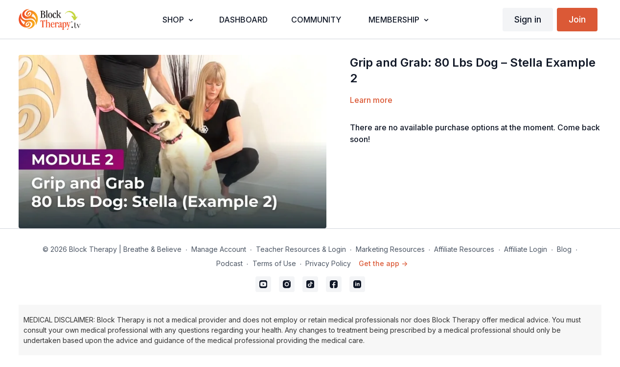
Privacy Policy (328, 263)
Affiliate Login (525, 249)
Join (577, 19)
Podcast (229, 263)
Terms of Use (274, 263)
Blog (564, 249)
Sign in (527, 19)
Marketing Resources (390, 249)
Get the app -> (383, 263)
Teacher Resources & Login (301, 249)
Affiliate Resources (464, 249)
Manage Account (218, 249)
